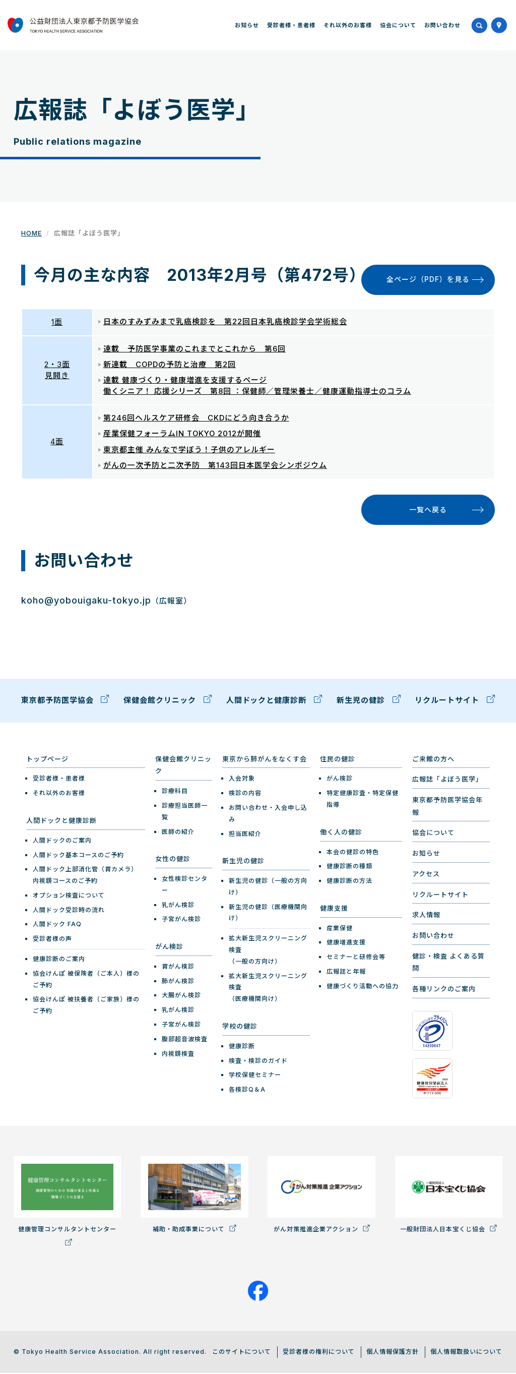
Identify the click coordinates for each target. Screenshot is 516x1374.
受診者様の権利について (319, 1353)
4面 (56, 442)
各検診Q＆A (247, 1091)
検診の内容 (245, 794)
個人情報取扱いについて (466, 1353)
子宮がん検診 (181, 920)
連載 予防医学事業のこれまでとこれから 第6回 (194, 349)
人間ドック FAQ (57, 925)
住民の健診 (337, 760)
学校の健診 (239, 1028)
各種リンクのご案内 (444, 990)
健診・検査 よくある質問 (448, 963)
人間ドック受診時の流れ (69, 911)
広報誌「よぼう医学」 (447, 780)
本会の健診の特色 (353, 853)
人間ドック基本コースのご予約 (78, 856)
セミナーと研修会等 (356, 958)
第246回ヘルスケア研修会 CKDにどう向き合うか (196, 418)
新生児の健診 (369, 702)
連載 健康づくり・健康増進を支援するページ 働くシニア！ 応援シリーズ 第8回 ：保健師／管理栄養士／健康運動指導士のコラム (257, 386)
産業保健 (340, 929)
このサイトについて (241, 1353)
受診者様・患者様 (291, 25)
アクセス (426, 875)
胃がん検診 (178, 968)
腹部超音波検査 (185, 1040)
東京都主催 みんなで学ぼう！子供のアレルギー (189, 450)
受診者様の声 (52, 940)
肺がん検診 (178, 982)
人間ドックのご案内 (62, 842)
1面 (56, 322)
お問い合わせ (442, 25)
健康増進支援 (346, 943)
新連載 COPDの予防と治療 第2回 (169, 365)
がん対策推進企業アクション (321, 1196)
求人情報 (426, 916)
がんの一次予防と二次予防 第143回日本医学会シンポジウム (215, 466)
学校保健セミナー (255, 1076)
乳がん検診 (178, 906)
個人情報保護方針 (392, 1353)
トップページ (47, 760)
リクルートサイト (455, 702)
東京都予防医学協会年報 (447, 807)
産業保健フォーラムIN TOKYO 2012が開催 (182, 434)
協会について (398, 25)
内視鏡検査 (178, 1055)
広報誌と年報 (346, 973)
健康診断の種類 (349, 867)
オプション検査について (69, 897)
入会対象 (242, 780)
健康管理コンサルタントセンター (67, 1202)
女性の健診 (172, 860)
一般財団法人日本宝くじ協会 (448, 1196)
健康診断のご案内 (59, 960)
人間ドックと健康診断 (274, 702)
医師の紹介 (178, 833)
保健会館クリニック (167, 702)
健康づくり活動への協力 (363, 987)
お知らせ (247, 25)
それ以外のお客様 (348, 25)
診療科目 (175, 792)
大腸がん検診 (181, 996)
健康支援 (334, 910)
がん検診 (169, 948)
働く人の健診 (341, 833)
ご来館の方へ (433, 760)
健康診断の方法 (349, 882)
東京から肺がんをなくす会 (264, 760)
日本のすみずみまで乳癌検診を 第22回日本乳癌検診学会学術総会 (225, 322)
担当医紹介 (245, 835)
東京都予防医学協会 (65, 702)
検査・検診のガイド (258, 1061)
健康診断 (242, 1047)
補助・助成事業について (194, 1196)
